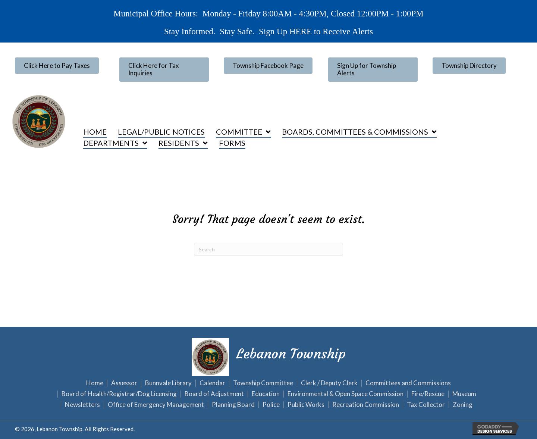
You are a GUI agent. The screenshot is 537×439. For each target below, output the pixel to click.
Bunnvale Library (168, 383)
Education (266, 394)
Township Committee (263, 383)
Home (94, 383)
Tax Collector (426, 404)
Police (271, 404)
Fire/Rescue (428, 394)
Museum (464, 394)
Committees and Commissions (408, 383)
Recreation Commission (365, 404)
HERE (300, 31)
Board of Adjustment (214, 394)
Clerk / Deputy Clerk (329, 383)
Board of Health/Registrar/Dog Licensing (119, 394)
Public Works (306, 404)
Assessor (124, 383)
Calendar (212, 383)
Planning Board (233, 404)
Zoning (462, 404)
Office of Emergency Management (156, 404)
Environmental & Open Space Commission (345, 394)
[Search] (268, 249)
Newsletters (82, 404)
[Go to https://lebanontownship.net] (268, 356)
